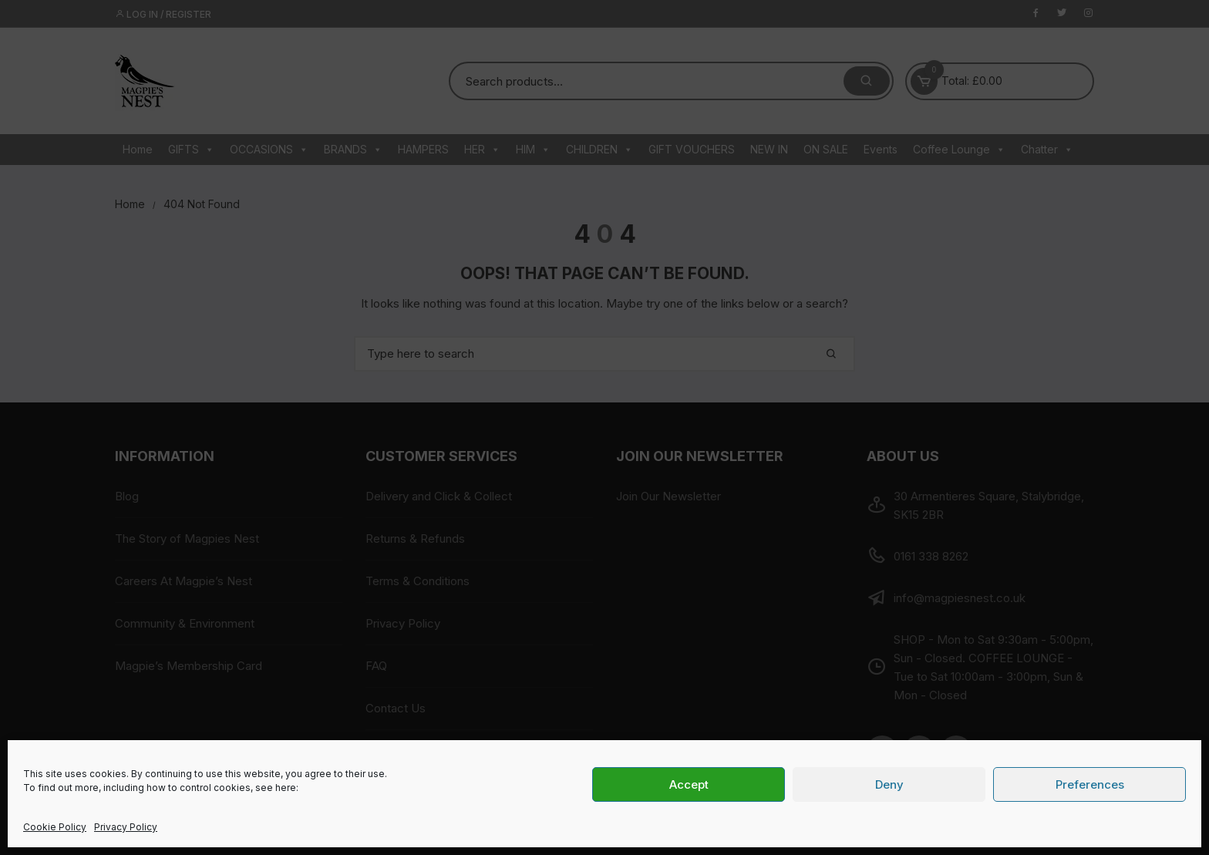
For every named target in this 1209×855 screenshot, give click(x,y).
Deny (889, 784)
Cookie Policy (54, 827)
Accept (689, 784)
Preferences (1090, 784)
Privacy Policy (125, 827)
